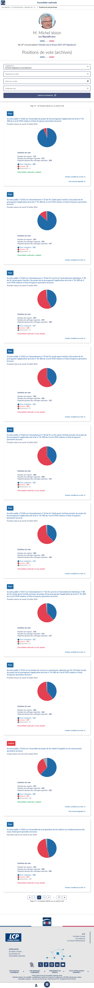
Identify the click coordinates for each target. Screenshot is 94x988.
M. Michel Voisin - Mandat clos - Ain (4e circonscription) (25, 7)
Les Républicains (47, 37)
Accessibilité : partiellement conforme (35, 977)
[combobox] (47, 67)
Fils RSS (66, 977)
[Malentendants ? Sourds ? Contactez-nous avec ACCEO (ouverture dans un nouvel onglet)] (31, 964)
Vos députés (6, 7)
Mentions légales (18, 977)
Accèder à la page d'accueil (3, 3)
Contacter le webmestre (55, 977)
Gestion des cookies (75, 977)
